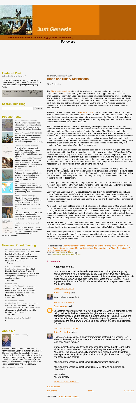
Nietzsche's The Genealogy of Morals (19, 286)
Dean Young (60, 306)
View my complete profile (12, 367)
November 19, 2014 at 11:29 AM (66, 382)
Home (91, 391)
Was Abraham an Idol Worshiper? (28, 158)
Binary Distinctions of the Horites (77, 246)
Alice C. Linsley (62, 292)
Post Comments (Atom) (69, 396)
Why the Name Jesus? (14, 76)
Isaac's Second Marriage (25, 196)
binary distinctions (59, 254)
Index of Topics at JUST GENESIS (29, 133)
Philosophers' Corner (14, 301)
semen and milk (86, 112)
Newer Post (52, 391)
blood (68, 254)
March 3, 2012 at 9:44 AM (64, 302)
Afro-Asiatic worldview (61, 91)
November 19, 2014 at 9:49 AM (66, 328)
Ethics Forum (11, 284)
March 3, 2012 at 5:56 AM (64, 289)
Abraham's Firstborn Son (25, 171)
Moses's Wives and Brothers (26, 146)
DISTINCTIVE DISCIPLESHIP (17, 249)
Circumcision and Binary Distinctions (76, 248)
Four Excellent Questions (15, 269)
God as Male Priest (101, 246)
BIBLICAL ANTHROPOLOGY (17, 266)
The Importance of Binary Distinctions (110, 248)
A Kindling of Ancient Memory (26, 183)
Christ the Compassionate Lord (17, 252)
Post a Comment (53, 386)
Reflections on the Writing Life (18, 318)
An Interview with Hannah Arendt (18, 303)
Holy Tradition (76, 254)
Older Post (129, 391)
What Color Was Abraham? (26, 120)
